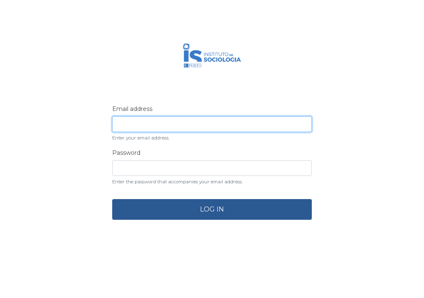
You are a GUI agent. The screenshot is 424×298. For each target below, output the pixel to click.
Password (126, 152)
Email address (132, 109)
